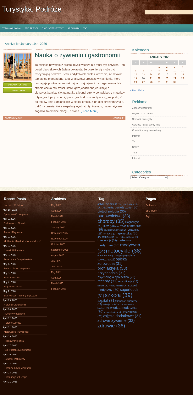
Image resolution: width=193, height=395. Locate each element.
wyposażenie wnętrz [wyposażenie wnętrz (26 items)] (115, 312)
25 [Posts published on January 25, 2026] (182, 78)
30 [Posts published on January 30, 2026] (167, 82)
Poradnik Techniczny (14, 359)
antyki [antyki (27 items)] (103, 204)
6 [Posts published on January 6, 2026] (143, 70)
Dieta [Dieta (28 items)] (109, 226)
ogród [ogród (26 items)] (122, 255)
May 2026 (56, 205)
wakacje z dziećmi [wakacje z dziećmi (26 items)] (112, 304)
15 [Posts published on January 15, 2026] (159, 74)
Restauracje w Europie (15, 377)
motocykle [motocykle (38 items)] (124, 251)
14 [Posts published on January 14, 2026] (151, 74)
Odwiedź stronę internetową (146, 130)
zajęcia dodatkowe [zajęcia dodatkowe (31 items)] (122, 316)
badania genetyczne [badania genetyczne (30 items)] (120, 207)
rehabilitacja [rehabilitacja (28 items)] (128, 281)
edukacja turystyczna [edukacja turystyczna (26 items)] (115, 230)
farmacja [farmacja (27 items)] (110, 233)
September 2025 (59, 250)
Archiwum (74, 28)
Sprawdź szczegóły (142, 119)
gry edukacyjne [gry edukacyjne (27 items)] (108, 236)
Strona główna (11, 28)
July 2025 (56, 261)
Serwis (135, 147)
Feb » (141, 90)
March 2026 (57, 216)
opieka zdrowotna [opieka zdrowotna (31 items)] (112, 261)
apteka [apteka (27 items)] (116, 204)
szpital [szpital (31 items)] (106, 300)
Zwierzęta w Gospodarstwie (18, 259)
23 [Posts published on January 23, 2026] (167, 78)
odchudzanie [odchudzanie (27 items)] (107, 255)
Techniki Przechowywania (17, 268)
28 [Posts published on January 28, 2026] (151, 82)
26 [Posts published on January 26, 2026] (135, 82)
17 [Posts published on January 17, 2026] (174, 74)
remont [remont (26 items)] (102, 286)
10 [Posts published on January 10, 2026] (174, 70)
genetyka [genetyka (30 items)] (128, 233)
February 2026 (58, 222)
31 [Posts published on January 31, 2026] (174, 82)
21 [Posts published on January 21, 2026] (151, 78)
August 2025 (57, 255)
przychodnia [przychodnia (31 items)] (111, 273)
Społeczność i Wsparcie (16, 214)
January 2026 (58, 227)
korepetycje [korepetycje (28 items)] (107, 240)
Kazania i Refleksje (14, 205)
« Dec (133, 90)
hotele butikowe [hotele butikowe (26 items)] (129, 237)
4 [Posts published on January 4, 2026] (182, 66)
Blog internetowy (52, 28)
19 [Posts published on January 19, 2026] (135, 78)
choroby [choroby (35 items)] (110, 221)
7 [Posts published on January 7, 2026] (151, 70)
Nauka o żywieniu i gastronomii (77, 55)
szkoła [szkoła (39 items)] (118, 295)
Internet (136, 136)
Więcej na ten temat (142, 113)
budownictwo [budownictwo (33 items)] (113, 215)
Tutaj (134, 152)
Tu (133, 141)
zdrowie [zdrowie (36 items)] (111, 326)
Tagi (85, 28)
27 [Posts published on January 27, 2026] (143, 82)
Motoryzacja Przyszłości (16, 332)
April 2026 (56, 210)
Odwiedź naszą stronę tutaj (146, 124)
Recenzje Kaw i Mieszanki (17, 368)
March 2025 (57, 283)
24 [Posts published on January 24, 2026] (174, 78)
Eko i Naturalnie (12, 277)
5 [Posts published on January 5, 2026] (135, 70)
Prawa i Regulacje (13, 232)
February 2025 (58, 289)
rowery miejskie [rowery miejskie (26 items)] (118, 286)
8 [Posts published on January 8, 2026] (159, 70)
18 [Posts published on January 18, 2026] (182, 74)
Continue (118, 118)
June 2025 (56, 266)
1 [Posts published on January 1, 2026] (159, 66)
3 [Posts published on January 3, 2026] (174, 66)
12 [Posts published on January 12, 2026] (135, 74)
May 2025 (56, 272)
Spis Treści (31, 28)
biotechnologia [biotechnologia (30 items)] (111, 211)
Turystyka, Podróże (32, 9)
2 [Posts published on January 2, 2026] (167, 66)
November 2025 (59, 238)
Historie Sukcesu (12, 322)
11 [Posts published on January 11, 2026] (182, 70)
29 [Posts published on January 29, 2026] (159, 82)
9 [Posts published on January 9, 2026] (167, 70)
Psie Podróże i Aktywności (17, 350)
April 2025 (56, 277)
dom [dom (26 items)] (119, 226)
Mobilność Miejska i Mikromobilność (22, 241)
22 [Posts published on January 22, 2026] (159, 78)
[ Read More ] (88, 111)
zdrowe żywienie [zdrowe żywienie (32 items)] (116, 320)
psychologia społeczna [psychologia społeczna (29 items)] (116, 277)
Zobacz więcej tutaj (142, 108)
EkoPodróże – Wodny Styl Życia (20, 295)
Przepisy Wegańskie (14, 313)
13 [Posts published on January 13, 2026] (143, 74)
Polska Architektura (14, 341)
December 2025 (59, 233)
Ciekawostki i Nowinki (15, 223)
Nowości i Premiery (14, 250)
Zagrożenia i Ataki (13, 286)
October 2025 (58, 244)
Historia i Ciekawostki (15, 304)
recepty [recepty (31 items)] (107, 281)
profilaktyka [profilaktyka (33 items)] (112, 268)
